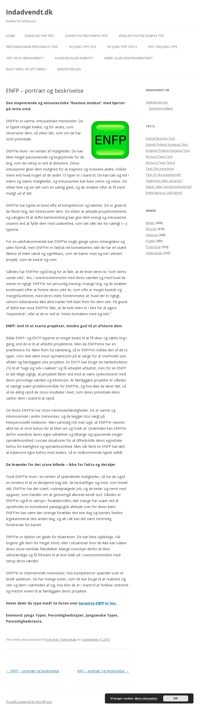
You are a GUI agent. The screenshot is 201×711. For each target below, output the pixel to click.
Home (10, 36)
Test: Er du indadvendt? (25, 58)
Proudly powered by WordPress (29, 702)
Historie (152, 235)
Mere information (146, 698)
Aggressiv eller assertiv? (74, 58)
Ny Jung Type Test (82, 47)
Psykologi (51, 639)
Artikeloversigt (157, 102)
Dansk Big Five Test (39, 36)
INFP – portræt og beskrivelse (32, 671)
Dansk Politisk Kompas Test (86, 36)
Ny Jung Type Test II (122, 47)
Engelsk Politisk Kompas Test (141, 36)
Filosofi (151, 229)
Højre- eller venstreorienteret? (129, 58)
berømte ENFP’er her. (98, 603)
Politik (150, 241)
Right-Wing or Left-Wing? (26, 69)
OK (175, 698)
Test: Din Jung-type (162, 47)
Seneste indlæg (69, 69)
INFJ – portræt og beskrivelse (103, 671)
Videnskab (68, 639)
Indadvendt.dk (29, 12)
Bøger (150, 223)
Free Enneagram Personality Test (32, 47)
